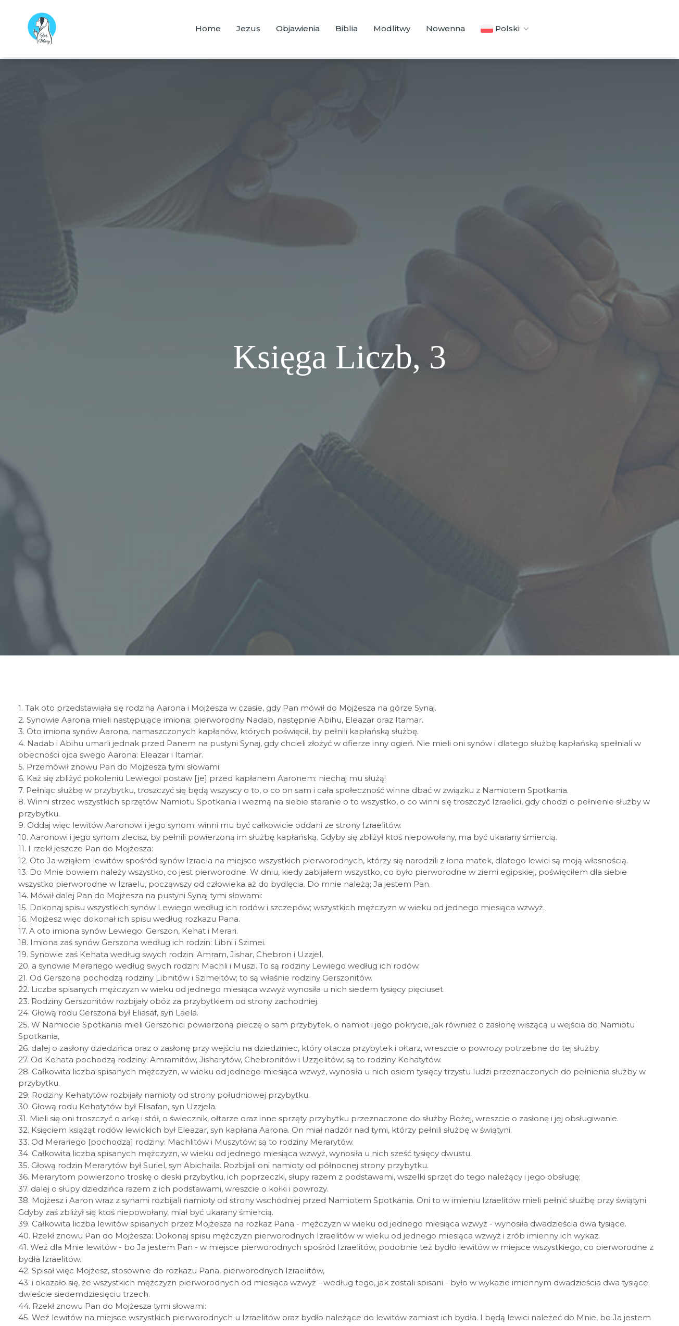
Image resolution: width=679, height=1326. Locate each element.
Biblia (346, 28)
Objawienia (298, 28)
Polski (506, 28)
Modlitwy (391, 28)
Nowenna (445, 28)
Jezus (248, 28)
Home (208, 28)
